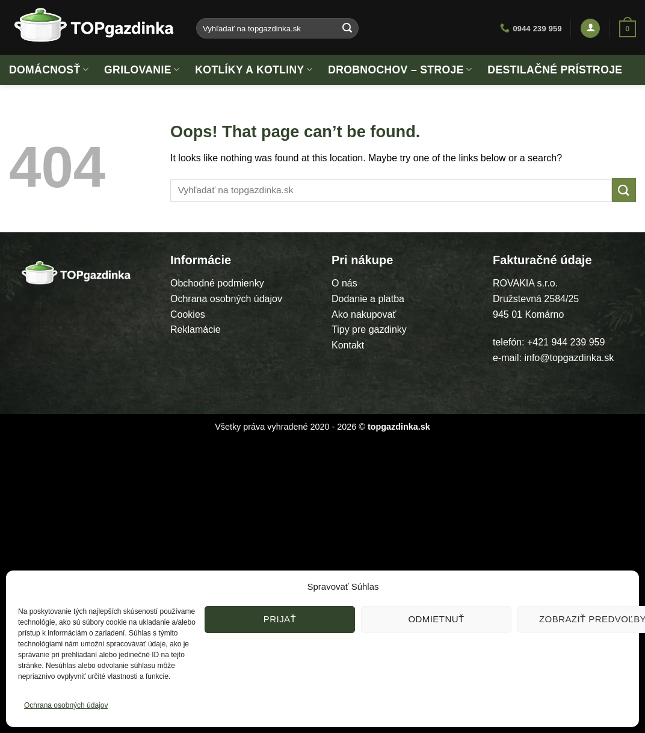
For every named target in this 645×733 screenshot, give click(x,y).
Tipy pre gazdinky (369, 329)
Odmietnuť (436, 619)
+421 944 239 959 (566, 342)
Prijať (280, 619)
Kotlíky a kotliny (253, 70)
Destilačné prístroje (554, 70)
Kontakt (348, 345)
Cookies (187, 314)
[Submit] (348, 28)
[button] (590, 29)
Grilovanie (141, 70)
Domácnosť (48, 70)
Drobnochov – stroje (400, 70)
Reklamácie (195, 329)
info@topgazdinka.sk (569, 358)
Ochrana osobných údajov (66, 705)
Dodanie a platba (368, 299)
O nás (344, 283)
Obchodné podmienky (217, 283)
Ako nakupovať (364, 314)
